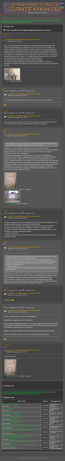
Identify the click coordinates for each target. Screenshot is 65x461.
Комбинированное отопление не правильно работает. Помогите (21, 426)
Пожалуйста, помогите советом (11, 417)
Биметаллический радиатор (10, 413)
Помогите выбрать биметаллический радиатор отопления (19, 442)
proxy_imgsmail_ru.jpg (10, 203)
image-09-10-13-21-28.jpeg (11, 189)
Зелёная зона (20, 448)
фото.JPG (7, 81)
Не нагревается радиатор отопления (13, 422)
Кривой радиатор (7, 409)
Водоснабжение (13, 419)
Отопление (18, 406)
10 (14, 406)
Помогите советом (7, 446)
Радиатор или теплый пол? (10, 404)
